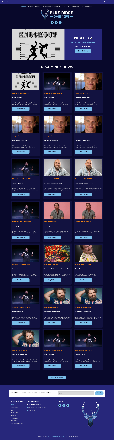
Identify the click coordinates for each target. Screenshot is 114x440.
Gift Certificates (86, 7)
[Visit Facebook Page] (52, 22)
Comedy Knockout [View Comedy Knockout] (17, 97)
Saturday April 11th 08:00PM (20, 93)
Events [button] (38, 7)
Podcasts (75, 7)
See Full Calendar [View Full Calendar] (57, 377)
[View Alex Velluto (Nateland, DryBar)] (57, 167)
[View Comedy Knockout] (25, 81)
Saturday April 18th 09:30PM (83, 136)
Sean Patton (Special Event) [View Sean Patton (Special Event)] (52, 311)
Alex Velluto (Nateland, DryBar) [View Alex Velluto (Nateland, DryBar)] (53, 183)
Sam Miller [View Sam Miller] (78, 269)
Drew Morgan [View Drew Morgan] (48, 226)
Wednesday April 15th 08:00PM (53, 93)
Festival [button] (57, 7)
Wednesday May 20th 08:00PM (53, 350)
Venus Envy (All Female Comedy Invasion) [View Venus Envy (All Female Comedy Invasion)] (56, 269)
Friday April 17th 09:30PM (19, 136)
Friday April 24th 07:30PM (51, 178)
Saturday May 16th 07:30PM (83, 307)
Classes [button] (30, 7)
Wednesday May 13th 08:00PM (21, 307)
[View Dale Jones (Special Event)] (88, 81)
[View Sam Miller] (88, 253)
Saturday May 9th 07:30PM (83, 264)
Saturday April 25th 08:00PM (83, 178)
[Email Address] (76, 393)
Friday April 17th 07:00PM (82, 93)
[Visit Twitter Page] (60, 22)
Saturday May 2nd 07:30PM (83, 221)
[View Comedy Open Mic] (57, 81)
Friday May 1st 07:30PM (50, 221)
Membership (48, 7)
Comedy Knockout (83, 46)
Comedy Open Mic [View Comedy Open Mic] (49, 97)
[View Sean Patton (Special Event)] (57, 296)
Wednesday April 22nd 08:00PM (21, 178)
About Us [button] (66, 7)
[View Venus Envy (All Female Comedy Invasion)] (57, 253)
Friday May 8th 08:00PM (51, 264)
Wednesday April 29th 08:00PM (21, 221)
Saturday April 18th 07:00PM (52, 136)
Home (23, 7)
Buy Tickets (83, 51)
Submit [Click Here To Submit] (99, 393)
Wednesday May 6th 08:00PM (21, 264)
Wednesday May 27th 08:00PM (84, 350)
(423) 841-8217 (108, 2)
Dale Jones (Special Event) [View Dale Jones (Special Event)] (82, 97)
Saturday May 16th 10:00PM (20, 350)
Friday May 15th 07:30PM (51, 307)
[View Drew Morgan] (57, 210)
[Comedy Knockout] (37, 44)
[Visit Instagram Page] (56, 22)
